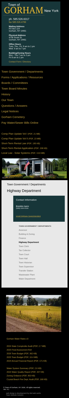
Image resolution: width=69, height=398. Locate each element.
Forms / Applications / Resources (22, 77)
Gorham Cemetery (13, 117)
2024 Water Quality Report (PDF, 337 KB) (25, 372)
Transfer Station (26, 271)
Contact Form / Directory (20, 62)
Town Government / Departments (22, 71)
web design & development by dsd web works (23, 393)
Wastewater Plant (27, 275)
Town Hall (23, 258)
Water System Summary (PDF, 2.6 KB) (24, 368)
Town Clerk (24, 246)
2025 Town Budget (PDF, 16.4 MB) (22, 357)
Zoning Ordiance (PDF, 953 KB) (21, 376)
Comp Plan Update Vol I (20, 133)
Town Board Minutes (14, 88)
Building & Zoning (27, 234)
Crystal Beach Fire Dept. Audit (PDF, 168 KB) (27, 379)
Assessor (23, 230)
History (5, 94)
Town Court (24, 254)
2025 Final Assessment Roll (19, 350)
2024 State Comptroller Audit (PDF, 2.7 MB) (26, 346)
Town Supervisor (26, 266)
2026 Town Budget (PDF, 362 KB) (22, 353)
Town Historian (25, 262)
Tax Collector (25, 250)
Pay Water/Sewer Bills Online (19, 122)
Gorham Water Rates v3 (17, 339)
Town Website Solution (14, 395)
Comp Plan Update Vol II (21, 138)
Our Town (7, 100)
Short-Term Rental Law (20, 143)
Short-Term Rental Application (24, 148)
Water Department (27, 279)
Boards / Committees (14, 82)
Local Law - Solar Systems (23, 153)
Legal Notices (10, 111)
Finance (22, 238)
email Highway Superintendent (28, 216)
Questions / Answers (14, 105)
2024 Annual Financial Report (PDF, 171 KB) (27, 361)
